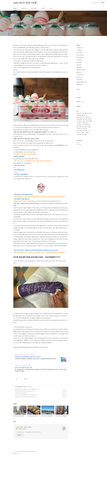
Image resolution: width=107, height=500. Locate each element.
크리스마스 (79, 177)
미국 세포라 (79, 169)
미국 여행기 (79, 104)
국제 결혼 (87, 161)
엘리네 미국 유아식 (80, 161)
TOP (92, 495)
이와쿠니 (87, 177)
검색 (89, 3)
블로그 (83, 177)
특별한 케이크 (80, 129)
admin (43, 8)
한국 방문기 (79, 117)
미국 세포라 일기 (80, 102)
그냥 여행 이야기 (80, 119)
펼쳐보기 (78, 89)
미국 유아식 (79, 165)
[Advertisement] (40, 53)
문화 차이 (81, 171)
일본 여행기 (79, 109)
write (50, 8)
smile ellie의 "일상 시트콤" (25, 3)
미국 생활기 (79, 94)
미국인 (83, 165)
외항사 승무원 (79, 175)
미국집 (85, 171)
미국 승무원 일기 (19, 429)
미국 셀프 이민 (80, 92)
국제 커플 (84, 158)
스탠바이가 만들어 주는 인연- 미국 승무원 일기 (25, 439)
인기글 (82, 146)
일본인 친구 (79, 158)
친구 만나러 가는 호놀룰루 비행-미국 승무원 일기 (25, 438)
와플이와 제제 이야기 (81, 114)
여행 (77, 171)
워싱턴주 (90, 163)
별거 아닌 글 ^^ (80, 121)
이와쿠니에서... (80, 124)
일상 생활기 (79, 112)
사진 (90, 175)
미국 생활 (78, 167)
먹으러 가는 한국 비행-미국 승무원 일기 (23, 434)
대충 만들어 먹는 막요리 (82, 126)
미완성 (78, 134)
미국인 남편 (84, 173)
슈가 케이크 (79, 173)
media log (24, 8)
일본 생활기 (79, 107)
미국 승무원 (84, 179)
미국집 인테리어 (89, 165)
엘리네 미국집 (88, 169)
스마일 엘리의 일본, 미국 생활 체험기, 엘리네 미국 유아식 (28, 475)
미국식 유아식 (80, 97)
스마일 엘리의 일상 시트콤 (82, 163)
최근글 (78, 146)
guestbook (34, 8)
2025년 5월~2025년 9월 (20, 436)
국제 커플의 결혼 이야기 (81, 159)
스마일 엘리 (79, 179)
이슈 (83, 169)
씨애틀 (89, 171)
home (15, 8)
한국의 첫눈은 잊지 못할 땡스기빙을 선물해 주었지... (26, 432)
